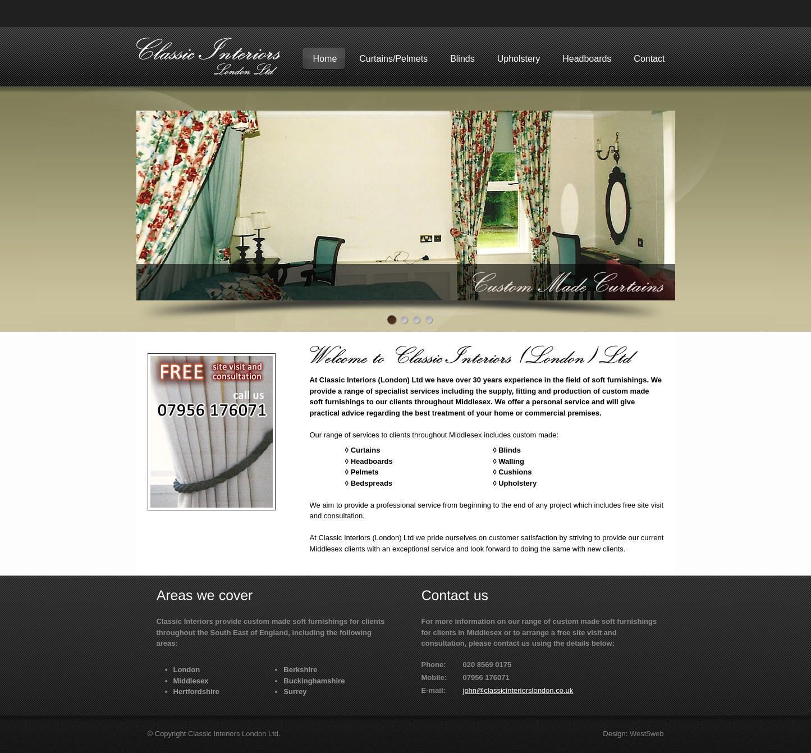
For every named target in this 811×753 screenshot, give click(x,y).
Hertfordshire (196, 691)
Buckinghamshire (314, 681)
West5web (646, 733)
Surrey (294, 691)
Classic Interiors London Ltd (233, 733)
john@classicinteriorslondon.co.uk (518, 690)
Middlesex (191, 681)
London (186, 669)
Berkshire (300, 669)
